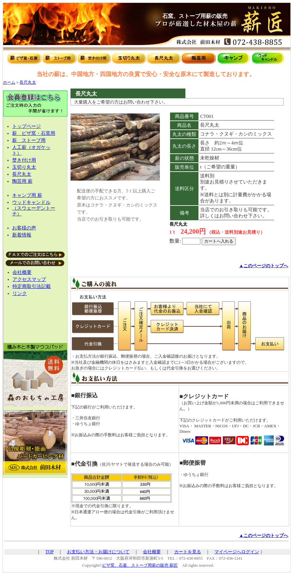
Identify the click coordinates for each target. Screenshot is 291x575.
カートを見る (187, 551)
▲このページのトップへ (263, 265)
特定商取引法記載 (31, 286)
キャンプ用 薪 (27, 195)
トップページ (26, 126)
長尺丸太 (27, 82)
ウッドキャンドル (31, 202)
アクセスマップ (29, 279)
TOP (49, 551)
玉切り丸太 (24, 167)
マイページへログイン (236, 551)
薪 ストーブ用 (29, 140)
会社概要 (22, 272)
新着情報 (21, 234)
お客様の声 (24, 227)
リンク (19, 293)
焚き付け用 (24, 160)
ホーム (9, 82)
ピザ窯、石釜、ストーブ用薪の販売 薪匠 (140, 565)
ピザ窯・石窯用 (38, 133)
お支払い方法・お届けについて (98, 551)
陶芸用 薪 (22, 181)
